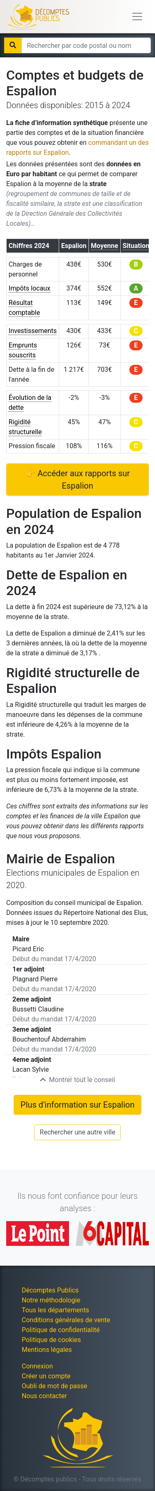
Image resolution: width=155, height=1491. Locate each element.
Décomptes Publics (50, 1290)
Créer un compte (46, 1376)
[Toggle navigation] (137, 16)
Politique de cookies (51, 1340)
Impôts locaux (29, 288)
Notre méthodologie (51, 1300)
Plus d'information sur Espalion (78, 1105)
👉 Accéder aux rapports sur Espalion (77, 479)
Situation (135, 246)
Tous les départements (55, 1310)
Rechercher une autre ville (77, 1132)
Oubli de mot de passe (55, 1386)
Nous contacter (44, 1396)
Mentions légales (47, 1350)
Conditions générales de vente (66, 1320)
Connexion (37, 1366)
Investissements (33, 331)
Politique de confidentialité (61, 1330)
